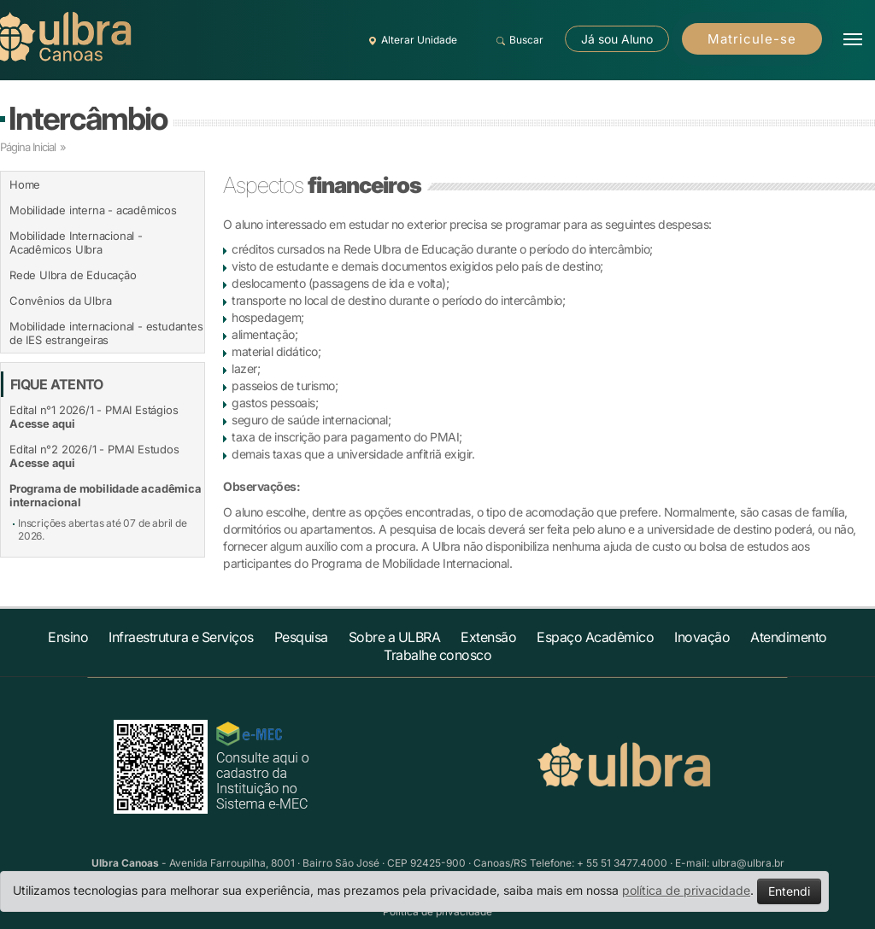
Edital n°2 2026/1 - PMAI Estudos (94, 456)
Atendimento (788, 637)
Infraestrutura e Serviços (181, 637)
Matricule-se (752, 39)
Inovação (702, 637)
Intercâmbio (88, 118)
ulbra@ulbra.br (748, 862)
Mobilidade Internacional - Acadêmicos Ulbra (76, 242)
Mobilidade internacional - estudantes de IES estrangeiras (106, 333)
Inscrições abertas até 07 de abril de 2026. (102, 529)
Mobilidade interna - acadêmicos (93, 210)
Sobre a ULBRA (395, 637)
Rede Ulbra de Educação (73, 275)
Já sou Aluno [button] (617, 39)
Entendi (789, 891)
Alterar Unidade (410, 40)
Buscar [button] (517, 40)
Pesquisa (301, 637)
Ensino (68, 637)
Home (24, 184)
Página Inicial (28, 147)
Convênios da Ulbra (60, 300)
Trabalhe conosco (437, 654)
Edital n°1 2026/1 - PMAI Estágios (93, 416)
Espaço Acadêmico (595, 637)
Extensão (488, 637)
